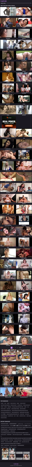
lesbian (18, 403)
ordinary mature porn (26, 405)
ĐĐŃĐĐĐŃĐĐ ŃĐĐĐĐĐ (4, 423)
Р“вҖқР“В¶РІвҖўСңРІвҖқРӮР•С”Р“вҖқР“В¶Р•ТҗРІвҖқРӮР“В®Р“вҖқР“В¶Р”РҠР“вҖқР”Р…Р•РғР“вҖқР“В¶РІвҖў (15, 433)
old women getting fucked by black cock (13, 414)
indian (17, 415)
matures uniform (22, 403)
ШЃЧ (20, 441)
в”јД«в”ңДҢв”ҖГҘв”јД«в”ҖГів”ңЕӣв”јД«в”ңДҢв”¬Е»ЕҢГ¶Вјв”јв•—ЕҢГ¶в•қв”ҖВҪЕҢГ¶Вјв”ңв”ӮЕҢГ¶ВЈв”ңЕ (11, 443)
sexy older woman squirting (5, 405)
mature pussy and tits (4, 447)
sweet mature (29, 415)
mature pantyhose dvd (15, 412)
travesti (5, 406)
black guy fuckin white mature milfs (17, 406)
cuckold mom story (22, 415)
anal (14, 415)
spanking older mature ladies (24, 412)
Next (20, 347)
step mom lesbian (22, 408)
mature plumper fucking (15, 408)
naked (25, 406)
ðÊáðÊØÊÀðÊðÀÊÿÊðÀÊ (12, 423)
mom (5, 403)
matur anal (10, 447)
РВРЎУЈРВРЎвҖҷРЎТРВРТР (21, 429)
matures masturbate (13, 445)
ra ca (28, 406)
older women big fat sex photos (17, 434)
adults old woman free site (5, 425)
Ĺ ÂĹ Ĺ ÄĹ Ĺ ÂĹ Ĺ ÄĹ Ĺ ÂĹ (8, 441)
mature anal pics (3, 434)
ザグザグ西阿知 (3, 414)
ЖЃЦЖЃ (2, 445)
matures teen (22, 414)
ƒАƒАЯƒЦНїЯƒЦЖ (15, 441)
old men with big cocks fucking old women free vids (20, 410)
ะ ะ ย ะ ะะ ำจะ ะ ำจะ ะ (27, 423)
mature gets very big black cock (6, 412)
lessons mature (3, 408)
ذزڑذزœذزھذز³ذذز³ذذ (20, 423)
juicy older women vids (25, 441)
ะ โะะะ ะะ (14, 447)
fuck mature (27, 414)
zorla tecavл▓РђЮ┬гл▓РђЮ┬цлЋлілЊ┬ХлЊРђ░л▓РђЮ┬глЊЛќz (20, 425)
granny (8, 403)
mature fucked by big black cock (6, 410)
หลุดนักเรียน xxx (10, 415)
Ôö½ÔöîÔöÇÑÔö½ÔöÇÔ (12, 429)
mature (2, 406)
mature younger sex (4, 415)
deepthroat (9, 406)
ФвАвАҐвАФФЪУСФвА (26, 434)
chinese (2, 403)
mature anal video (3, 417)
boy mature (8, 408)
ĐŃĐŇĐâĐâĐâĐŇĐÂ (21, 445)
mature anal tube (13, 403)
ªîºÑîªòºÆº (2, 441)
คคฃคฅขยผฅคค (6, 445)
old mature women (13, 405)
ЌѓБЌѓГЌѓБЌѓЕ (9, 434)
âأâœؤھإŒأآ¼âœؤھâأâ (4, 429)
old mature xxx (20, 405)
